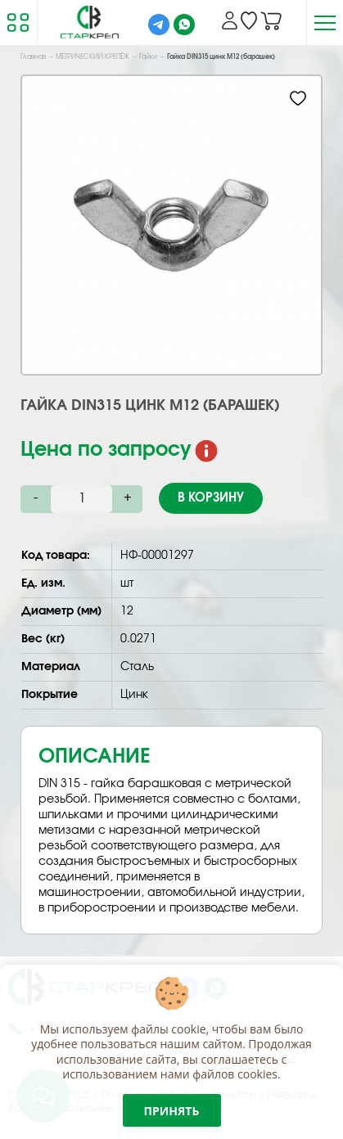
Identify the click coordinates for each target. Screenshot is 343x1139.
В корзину (211, 498)
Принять (172, 1111)
